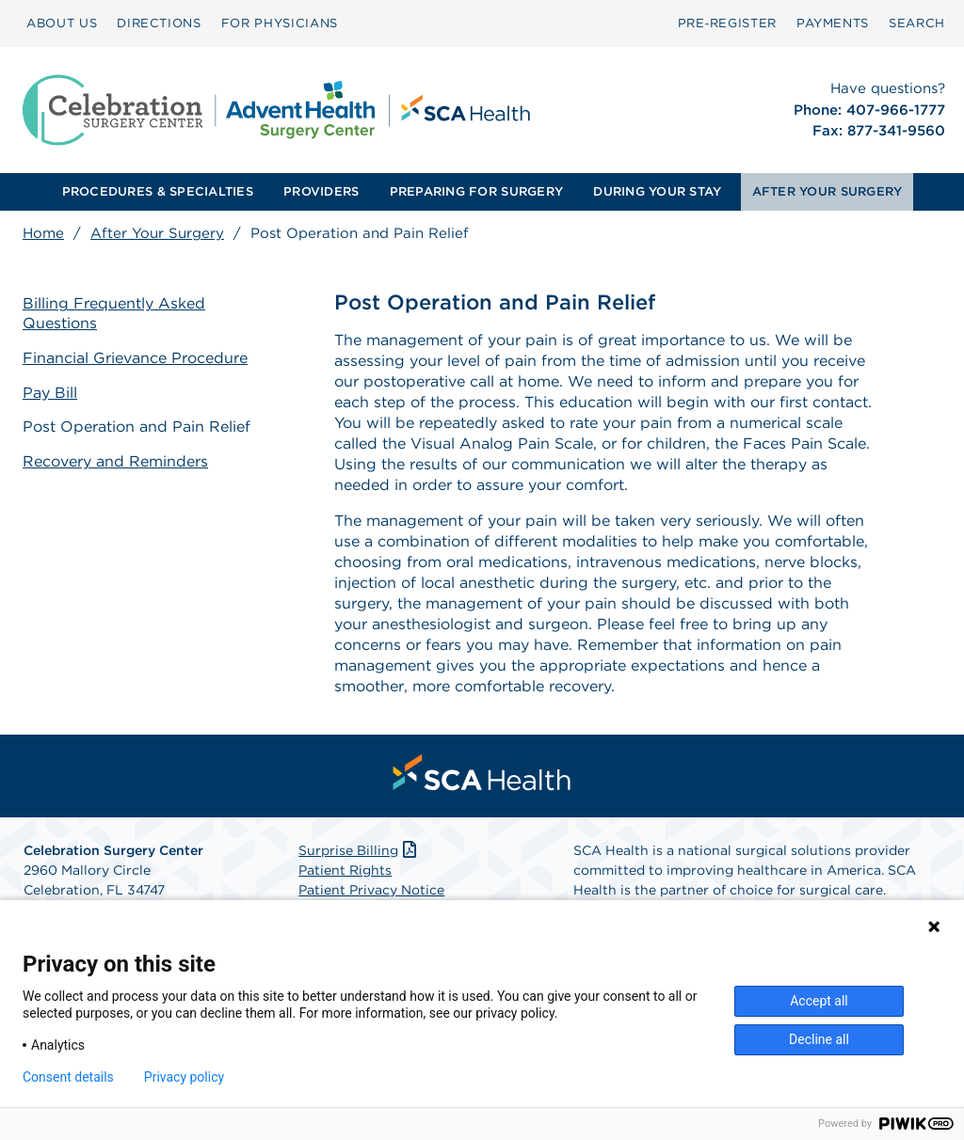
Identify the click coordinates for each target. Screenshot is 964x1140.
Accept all (819, 1000)
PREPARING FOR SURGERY (476, 191)
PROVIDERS (321, 191)
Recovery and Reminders (115, 461)
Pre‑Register (727, 23)
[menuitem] (61, 23)
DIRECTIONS (159, 23)
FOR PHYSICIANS (279, 23)
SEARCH (917, 23)
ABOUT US (61, 23)
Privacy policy (184, 1077)
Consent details (68, 1077)
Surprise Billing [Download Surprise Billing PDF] (359, 850)
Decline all (819, 1039)
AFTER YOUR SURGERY (827, 191)
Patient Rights (345, 870)
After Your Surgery (157, 233)
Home (43, 233)
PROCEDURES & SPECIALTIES (157, 191)
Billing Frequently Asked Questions (114, 313)
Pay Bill (50, 393)
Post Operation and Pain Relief (136, 426)
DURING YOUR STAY (657, 191)
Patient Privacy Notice (371, 889)
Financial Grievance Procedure (135, 358)
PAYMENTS (832, 23)
